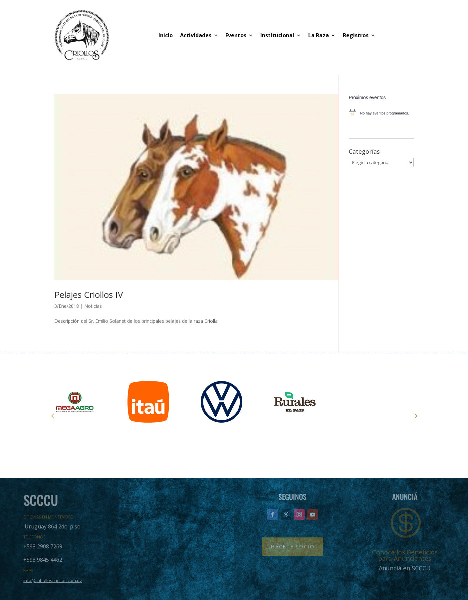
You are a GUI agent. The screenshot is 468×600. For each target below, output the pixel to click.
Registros (355, 35)
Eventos (235, 35)
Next (415, 415)
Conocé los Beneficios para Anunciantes (405, 555)
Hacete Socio (293, 546)
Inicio (165, 35)
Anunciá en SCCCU (405, 568)
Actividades (195, 35)
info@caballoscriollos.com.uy (52, 580)
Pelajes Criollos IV (88, 294)
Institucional (277, 35)
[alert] (381, 113)
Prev (52, 415)
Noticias (93, 306)
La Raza (318, 35)
